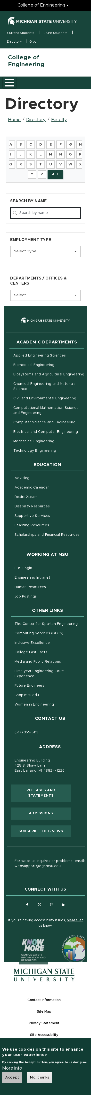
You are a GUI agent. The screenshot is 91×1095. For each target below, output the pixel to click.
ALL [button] (55, 174)
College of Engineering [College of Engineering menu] (41, 5)
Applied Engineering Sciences (39, 355)
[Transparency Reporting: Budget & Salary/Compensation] (66, 939)
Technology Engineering (34, 450)
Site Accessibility (44, 1035)
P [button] (80, 154)
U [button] (50, 164)
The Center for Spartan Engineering (49, 623)
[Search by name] (45, 213)
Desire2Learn (46, 496)
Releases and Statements (48, 793)
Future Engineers (29, 685)
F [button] (60, 144)
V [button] (60, 164)
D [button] (40, 144)
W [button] (70, 164)
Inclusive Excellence (32, 643)
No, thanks (39, 1078)
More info (12, 1069)
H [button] (80, 144)
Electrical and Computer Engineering (45, 432)
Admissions (41, 813)
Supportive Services (49, 515)
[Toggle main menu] (9, 83)
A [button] (10, 144)
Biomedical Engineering (34, 365)
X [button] (80, 164)
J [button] (21, 154)
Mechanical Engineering (34, 441)
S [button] (30, 164)
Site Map (44, 1011)
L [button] (41, 154)
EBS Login (44, 568)
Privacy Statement (44, 1023)
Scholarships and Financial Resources (47, 534)
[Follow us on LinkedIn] (63, 905)
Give (32, 41)
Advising (22, 478)
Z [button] (42, 174)
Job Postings (46, 596)
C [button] (30, 144)
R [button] (20, 164)
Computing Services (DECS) (49, 633)
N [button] (60, 154)
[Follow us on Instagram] (51, 905)
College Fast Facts (49, 652)
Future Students (54, 33)
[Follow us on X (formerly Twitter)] (39, 905)
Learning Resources (49, 525)
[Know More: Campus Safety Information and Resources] (24, 939)
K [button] (30, 154)
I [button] (10, 154)
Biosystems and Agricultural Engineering (48, 374)
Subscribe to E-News (44, 831)
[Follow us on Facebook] (27, 905)
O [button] (70, 154)
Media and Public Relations (38, 661)
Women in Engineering (34, 704)
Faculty (59, 120)
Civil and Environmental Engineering (44, 398)
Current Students (20, 33)
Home (14, 120)
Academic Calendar (49, 487)
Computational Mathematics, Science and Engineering (47, 410)
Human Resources (49, 586)
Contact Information (44, 1000)
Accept (12, 1078)
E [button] (51, 144)
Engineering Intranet (49, 577)
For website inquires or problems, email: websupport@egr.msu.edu (50, 863)
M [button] (50, 154)
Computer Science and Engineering (44, 422)
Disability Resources (49, 506)
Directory (14, 41)
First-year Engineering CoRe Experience (39, 673)
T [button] (40, 164)
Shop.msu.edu (47, 694)
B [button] (20, 144)
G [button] (70, 144)
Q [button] (10, 164)
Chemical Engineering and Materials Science (44, 386)
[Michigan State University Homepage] (44, 975)
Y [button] (32, 174)
